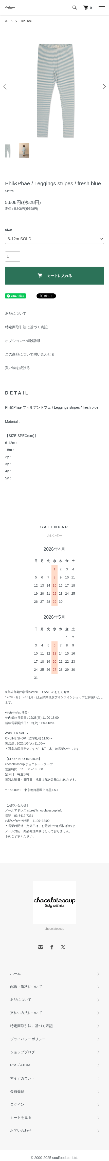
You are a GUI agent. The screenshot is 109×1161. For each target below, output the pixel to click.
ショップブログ (22, 1052)
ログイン (17, 1104)
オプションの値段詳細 (23, 341)
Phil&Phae (26, 21)
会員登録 (17, 1091)
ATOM (25, 1065)
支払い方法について (26, 1013)
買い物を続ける (17, 368)
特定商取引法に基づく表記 (26, 327)
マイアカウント (22, 1078)
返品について (15, 313)
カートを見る (20, 1118)
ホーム (9, 21)
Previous (5, 86)
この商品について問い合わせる (30, 354)
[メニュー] (101, 7)
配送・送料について (26, 987)
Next (103, 86)
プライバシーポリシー (28, 1039)
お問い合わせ (20, 1130)
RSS (13, 1065)
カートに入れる (54, 275)
